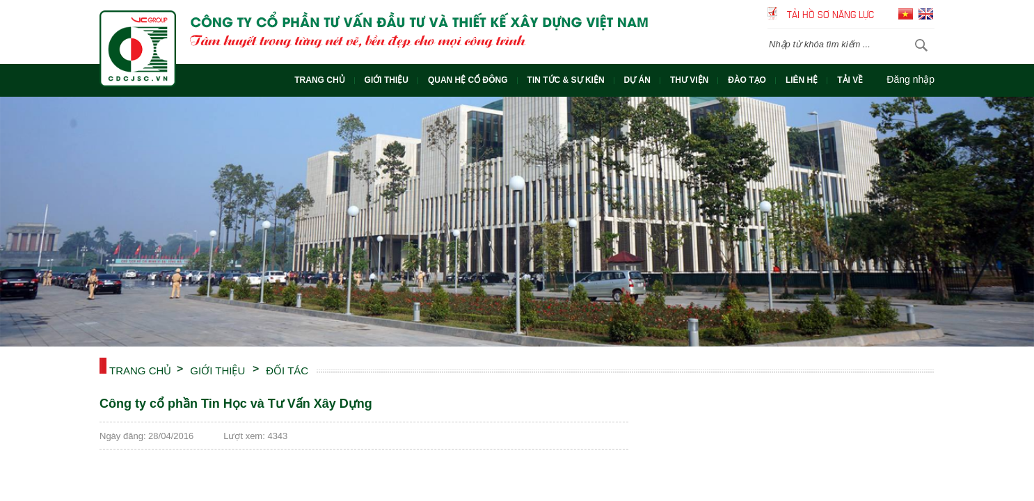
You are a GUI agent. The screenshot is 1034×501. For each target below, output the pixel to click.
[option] (517, 222)
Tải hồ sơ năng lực (830, 13)
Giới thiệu (217, 369)
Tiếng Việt (905, 14)
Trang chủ (140, 369)
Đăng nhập (910, 79)
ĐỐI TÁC (287, 369)
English (925, 14)
